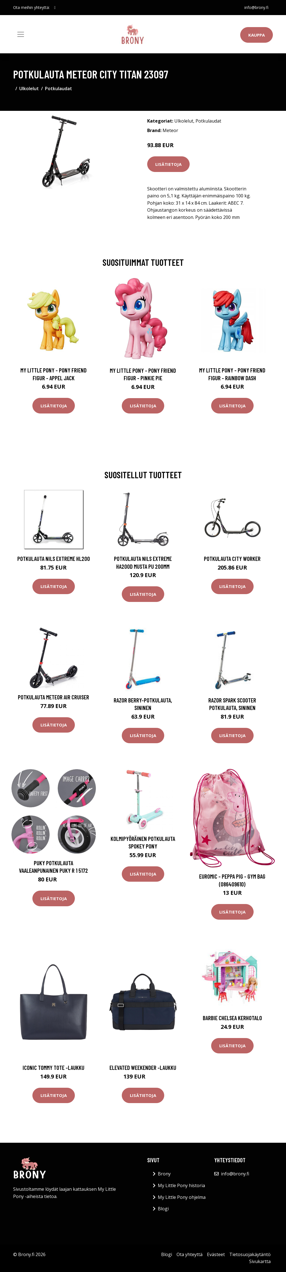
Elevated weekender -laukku (142, 1067)
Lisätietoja (168, 164)
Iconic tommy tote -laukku (53, 1067)
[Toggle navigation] (20, 34)
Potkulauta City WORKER (232, 558)
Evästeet (216, 1254)
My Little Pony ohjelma (182, 1197)
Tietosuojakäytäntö (250, 1254)
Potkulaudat (58, 88)
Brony (164, 1174)
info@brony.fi (256, 7)
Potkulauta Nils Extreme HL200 (53, 558)
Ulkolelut (29, 88)
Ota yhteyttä (189, 1254)
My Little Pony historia (181, 1185)
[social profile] (55, 7)
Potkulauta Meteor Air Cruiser (53, 697)
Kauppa (256, 35)
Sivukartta (260, 1261)
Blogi (163, 1209)
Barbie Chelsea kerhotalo (232, 1017)
